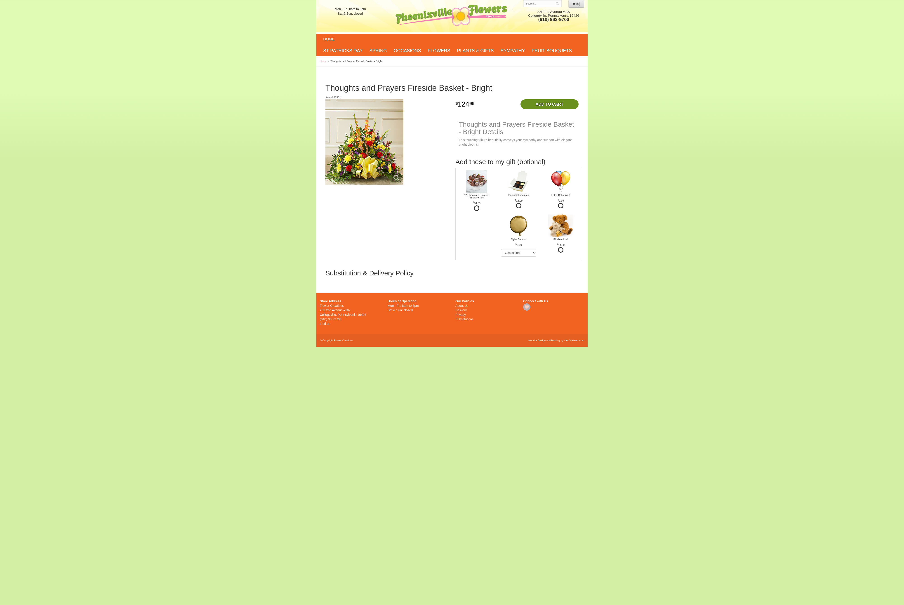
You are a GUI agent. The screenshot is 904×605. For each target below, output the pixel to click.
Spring (378, 50)
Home (328, 39)
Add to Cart (549, 104)
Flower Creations (452, 16)
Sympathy (513, 50)
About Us (461, 305)
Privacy (460, 314)
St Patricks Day (343, 50)
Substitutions (464, 319)
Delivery (461, 310)
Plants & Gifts (475, 50)
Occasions (407, 50)
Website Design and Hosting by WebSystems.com (556, 340)
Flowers (439, 50)
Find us (325, 324)
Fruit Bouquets (552, 50)
